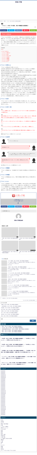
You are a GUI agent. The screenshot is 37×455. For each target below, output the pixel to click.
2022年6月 (3, 398)
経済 (2, 430)
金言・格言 (3, 434)
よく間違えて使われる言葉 (6, 438)
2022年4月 (3, 401)
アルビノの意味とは (6, 52)
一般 (2, 441)
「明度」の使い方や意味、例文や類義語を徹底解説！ (12, 326)
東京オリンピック (4, 427)
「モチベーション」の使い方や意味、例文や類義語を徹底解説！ (14, 362)
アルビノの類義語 (5, 58)
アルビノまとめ (5, 61)
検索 (2, 318)
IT (1, 443)
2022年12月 (3, 390)
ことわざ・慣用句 (4, 426)
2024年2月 (3, 372)
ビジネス (3, 445)
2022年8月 (3, 396)
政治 (2, 433)
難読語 (2, 439)
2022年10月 (3, 393)
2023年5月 (3, 384)
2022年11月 (3, 392)
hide (2, 49)
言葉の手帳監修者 (18, 220)
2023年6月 (3, 382)
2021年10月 (3, 409)
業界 (2, 431)
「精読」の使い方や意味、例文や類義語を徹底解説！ (12, 331)
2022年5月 (3, 400)
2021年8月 (3, 412)
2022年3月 (3, 402)
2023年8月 (3, 380)
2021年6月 (3, 414)
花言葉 (2, 421)
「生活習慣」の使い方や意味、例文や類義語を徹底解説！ (12, 350)
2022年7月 (3, 397)
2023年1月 (3, 389)
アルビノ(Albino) (4, 51)
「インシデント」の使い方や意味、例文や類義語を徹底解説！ (13, 356)
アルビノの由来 (5, 54)
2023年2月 (3, 388)
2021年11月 (3, 408)
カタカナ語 (3, 429)
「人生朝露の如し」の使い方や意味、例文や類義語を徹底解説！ (10, 298)
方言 (2, 419)
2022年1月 (3, 405)
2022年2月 (3, 404)
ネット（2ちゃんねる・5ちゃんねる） (8, 450)
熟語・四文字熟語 (4, 423)
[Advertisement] (18, 12)
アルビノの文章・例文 (6, 55)
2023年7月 (3, 381)
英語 (2, 442)
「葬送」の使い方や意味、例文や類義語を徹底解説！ (12, 330)
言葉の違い (3, 435)
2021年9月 (3, 410)
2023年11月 (3, 376)
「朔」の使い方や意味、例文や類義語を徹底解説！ (29, 300)
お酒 (2, 425)
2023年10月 (3, 377)
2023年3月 (3, 386)
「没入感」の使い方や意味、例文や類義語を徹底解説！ (12, 327)
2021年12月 (3, 406)
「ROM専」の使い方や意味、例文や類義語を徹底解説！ (12, 338)
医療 (2, 23)
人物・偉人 (3, 437)
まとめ (2, 422)
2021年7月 (3, 413)
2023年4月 (3, 385)
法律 (2, 447)
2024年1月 (3, 373)
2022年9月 (3, 394)
